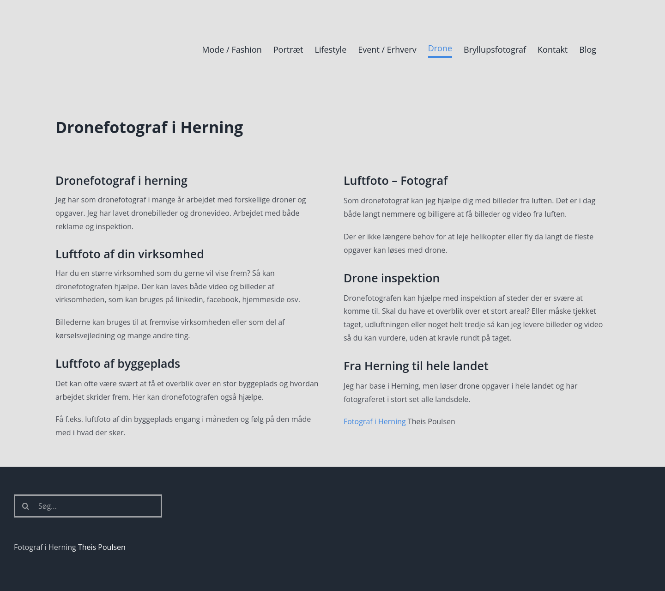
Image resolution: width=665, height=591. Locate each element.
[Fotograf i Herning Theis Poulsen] (90, 15)
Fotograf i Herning (375, 421)
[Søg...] (88, 506)
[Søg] (25, 506)
